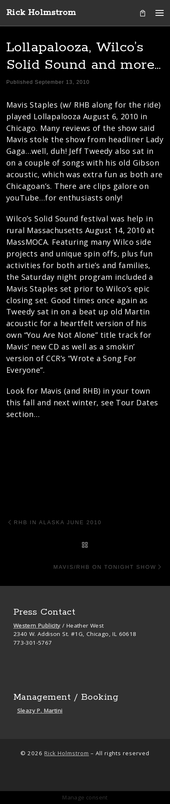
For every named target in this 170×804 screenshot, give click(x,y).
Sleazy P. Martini (40, 710)
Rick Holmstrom (66, 753)
